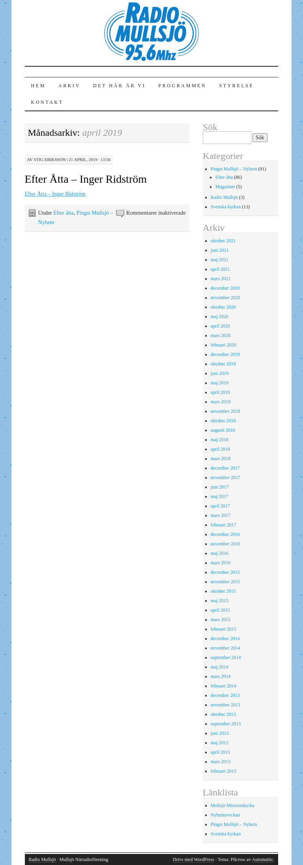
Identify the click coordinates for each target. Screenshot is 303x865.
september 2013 (226, 723)
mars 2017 (220, 515)
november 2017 (225, 477)
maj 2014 (219, 667)
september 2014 (226, 657)
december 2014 (225, 638)
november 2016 (225, 544)
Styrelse (236, 85)
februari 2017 (223, 525)
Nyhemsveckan (225, 815)
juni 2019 (220, 373)
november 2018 (225, 411)
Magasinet (225, 186)
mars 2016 (220, 562)
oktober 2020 (223, 307)
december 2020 (225, 288)
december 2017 (225, 468)
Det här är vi (119, 85)
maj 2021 (219, 259)
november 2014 (225, 648)
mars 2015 (220, 619)
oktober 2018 (223, 420)
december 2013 (225, 695)
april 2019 (220, 392)
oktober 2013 (223, 714)
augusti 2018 (223, 430)
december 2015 (225, 572)
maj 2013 (219, 742)
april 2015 (220, 610)
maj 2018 (219, 439)
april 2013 (220, 752)
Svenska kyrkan (226, 207)
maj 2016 (219, 553)
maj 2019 (219, 383)
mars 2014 (220, 676)
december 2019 (225, 354)
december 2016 (225, 534)
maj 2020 (219, 316)
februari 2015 (223, 629)
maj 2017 (219, 496)
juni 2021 (220, 250)
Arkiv (69, 85)
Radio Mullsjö (224, 197)
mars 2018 (220, 458)
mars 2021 (220, 278)
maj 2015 (219, 600)
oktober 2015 (223, 591)
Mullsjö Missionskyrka (232, 805)
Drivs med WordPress (193, 859)
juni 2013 (220, 733)
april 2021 (220, 269)
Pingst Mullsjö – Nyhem (234, 169)
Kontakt (47, 102)
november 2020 (225, 297)
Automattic (262, 859)
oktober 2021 (223, 240)
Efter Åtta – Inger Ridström (86, 179)
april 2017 (220, 506)
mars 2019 (220, 401)
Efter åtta (63, 213)
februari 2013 (223, 771)
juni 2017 (220, 487)
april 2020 (220, 326)
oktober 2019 (223, 364)
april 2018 (220, 449)
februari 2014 (223, 686)
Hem (38, 85)
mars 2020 (220, 335)
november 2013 (225, 705)
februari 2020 (223, 345)
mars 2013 (220, 761)
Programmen (182, 85)
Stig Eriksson (50, 159)
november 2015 (225, 581)
